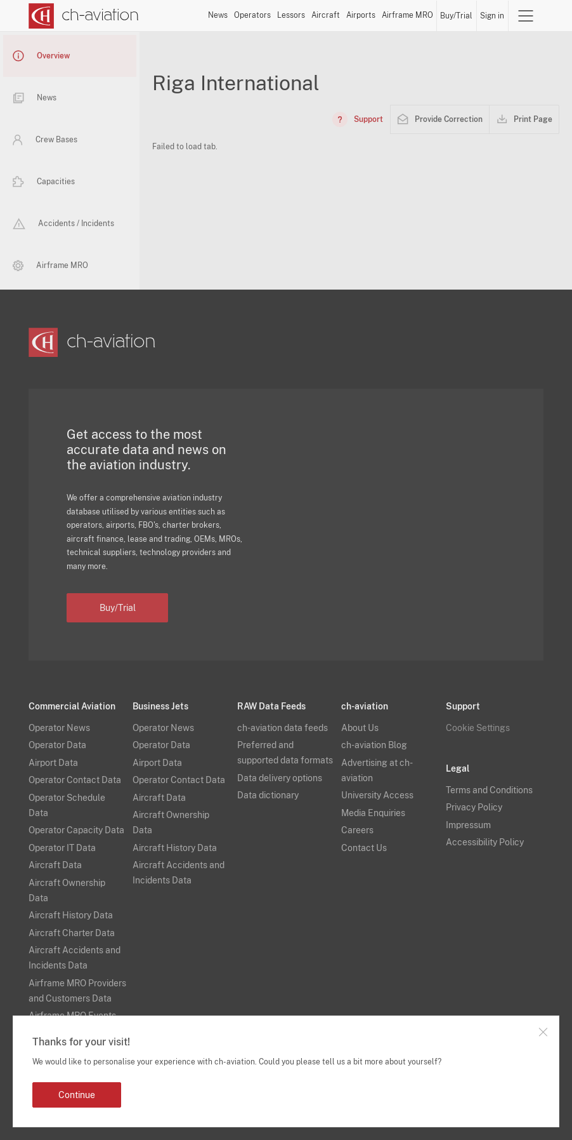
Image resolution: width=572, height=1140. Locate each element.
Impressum (468, 825)
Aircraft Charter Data (72, 933)
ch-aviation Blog (374, 745)
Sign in (492, 15)
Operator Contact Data (75, 780)
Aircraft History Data (71, 915)
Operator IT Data (62, 848)
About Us (360, 728)
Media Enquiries (373, 813)
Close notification (542, 1032)
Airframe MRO (407, 15)
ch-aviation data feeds (282, 728)
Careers (357, 830)
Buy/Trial (456, 15)
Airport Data (53, 763)
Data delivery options (279, 778)
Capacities (44, 181)
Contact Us (364, 848)
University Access (377, 795)
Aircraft (325, 15)
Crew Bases (45, 139)
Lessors (291, 15)
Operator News (59, 728)
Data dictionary (268, 795)
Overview (41, 56)
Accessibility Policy (485, 842)
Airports (360, 15)
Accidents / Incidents (63, 223)
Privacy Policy (474, 807)
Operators (252, 15)
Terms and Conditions (489, 790)
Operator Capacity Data (76, 830)
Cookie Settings (478, 727)
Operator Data (57, 745)
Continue (76, 1095)
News (218, 15)
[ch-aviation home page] (84, 16)
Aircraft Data (55, 865)
